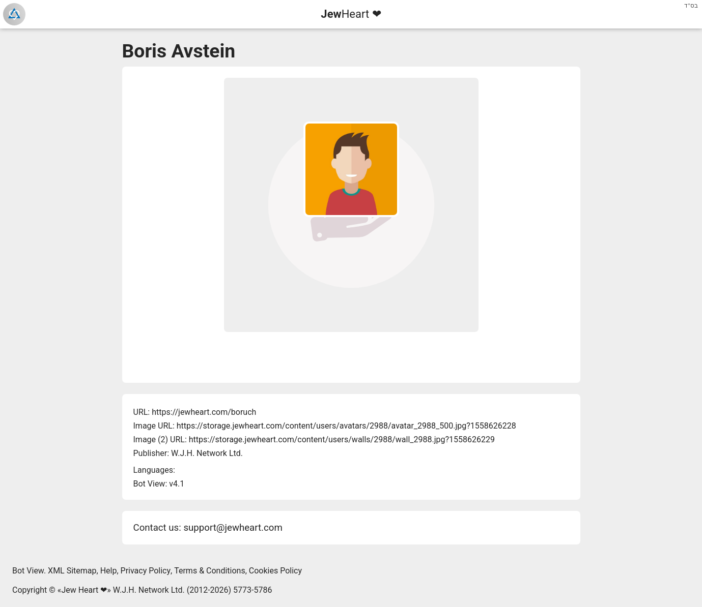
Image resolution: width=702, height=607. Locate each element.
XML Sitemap (72, 570)
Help (108, 570)
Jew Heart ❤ (84, 590)
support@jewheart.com (232, 527)
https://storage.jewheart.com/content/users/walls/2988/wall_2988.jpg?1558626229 (342, 439)
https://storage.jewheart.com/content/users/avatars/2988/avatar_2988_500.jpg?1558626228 (346, 426)
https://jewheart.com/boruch (204, 412)
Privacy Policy (146, 570)
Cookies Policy (275, 570)
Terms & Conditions (209, 570)
